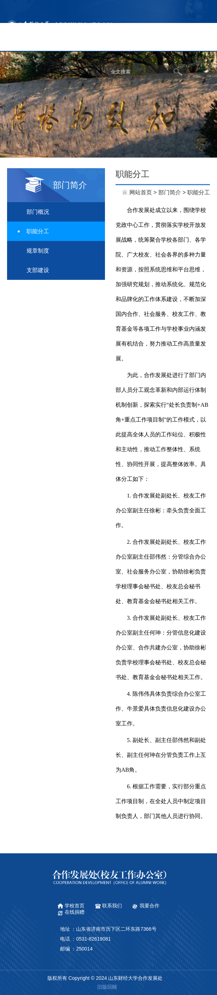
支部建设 (38, 270)
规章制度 (38, 251)
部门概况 (38, 212)
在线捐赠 (74, 912)
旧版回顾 (107, 987)
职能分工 (38, 231)
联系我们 (112, 905)
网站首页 (140, 192)
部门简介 (169, 192)
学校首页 (74, 905)
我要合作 (149, 905)
